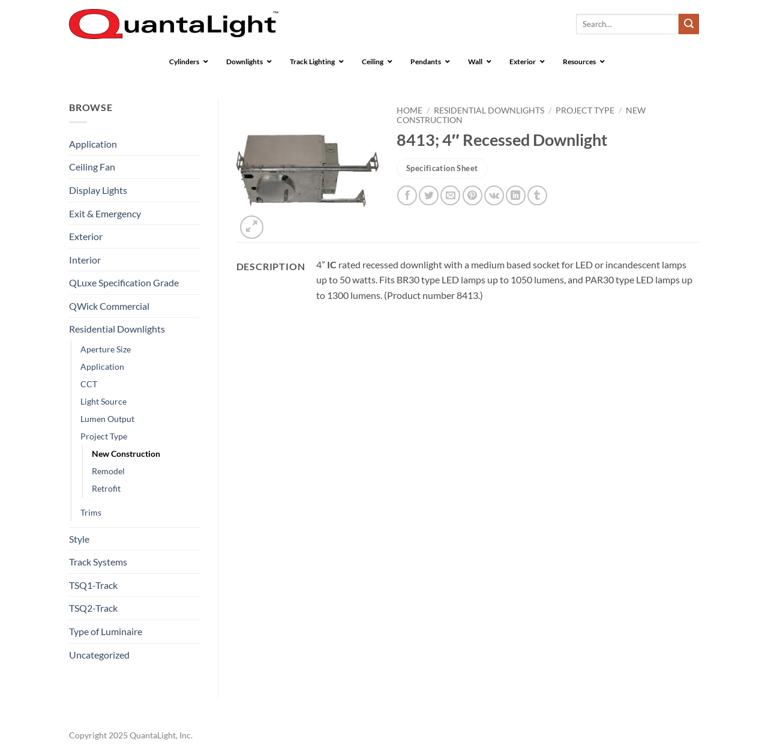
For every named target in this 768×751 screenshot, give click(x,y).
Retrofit (106, 488)
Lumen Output (107, 419)
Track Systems (98, 561)
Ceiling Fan (92, 166)
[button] (251, 227)
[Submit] (689, 24)
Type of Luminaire (105, 631)
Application (93, 143)
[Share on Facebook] (407, 195)
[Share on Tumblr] (537, 195)
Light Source (103, 401)
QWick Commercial (109, 306)
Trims (90, 512)
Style (79, 538)
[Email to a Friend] (450, 195)
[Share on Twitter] (429, 195)
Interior (85, 259)
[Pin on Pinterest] (472, 195)
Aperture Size (105, 349)
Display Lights (98, 190)
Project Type (103, 436)
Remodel (108, 471)
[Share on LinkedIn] (516, 195)
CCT (88, 384)
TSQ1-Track (93, 585)
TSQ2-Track (93, 608)
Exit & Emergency (105, 213)
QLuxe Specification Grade (124, 282)
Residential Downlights (117, 328)
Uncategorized (99, 654)
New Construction (126, 453)
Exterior (86, 236)
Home (409, 110)
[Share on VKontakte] (494, 195)
